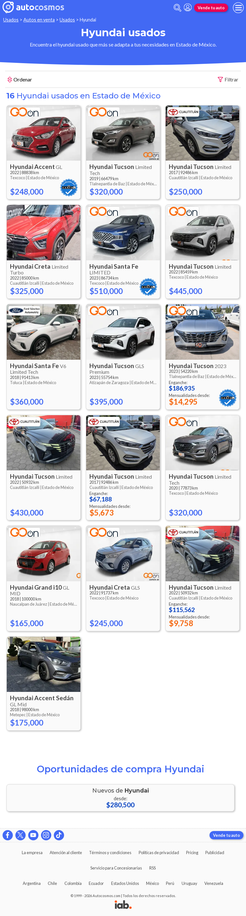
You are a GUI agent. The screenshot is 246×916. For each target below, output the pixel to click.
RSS (152, 867)
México (152, 883)
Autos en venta (39, 19)
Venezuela (213, 883)
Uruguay (189, 883)
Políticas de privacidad (159, 852)
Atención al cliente (66, 852)
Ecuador (96, 883)
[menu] (238, 7)
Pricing (192, 852)
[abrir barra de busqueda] (177, 8)
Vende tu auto (211, 7)
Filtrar (228, 79)
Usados (11, 19)
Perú (170, 883)
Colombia (73, 883)
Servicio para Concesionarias (116, 867)
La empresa (32, 852)
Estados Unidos (125, 883)
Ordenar (20, 80)
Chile (52, 883)
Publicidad (214, 852)
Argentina (32, 883)
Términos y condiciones (110, 852)
